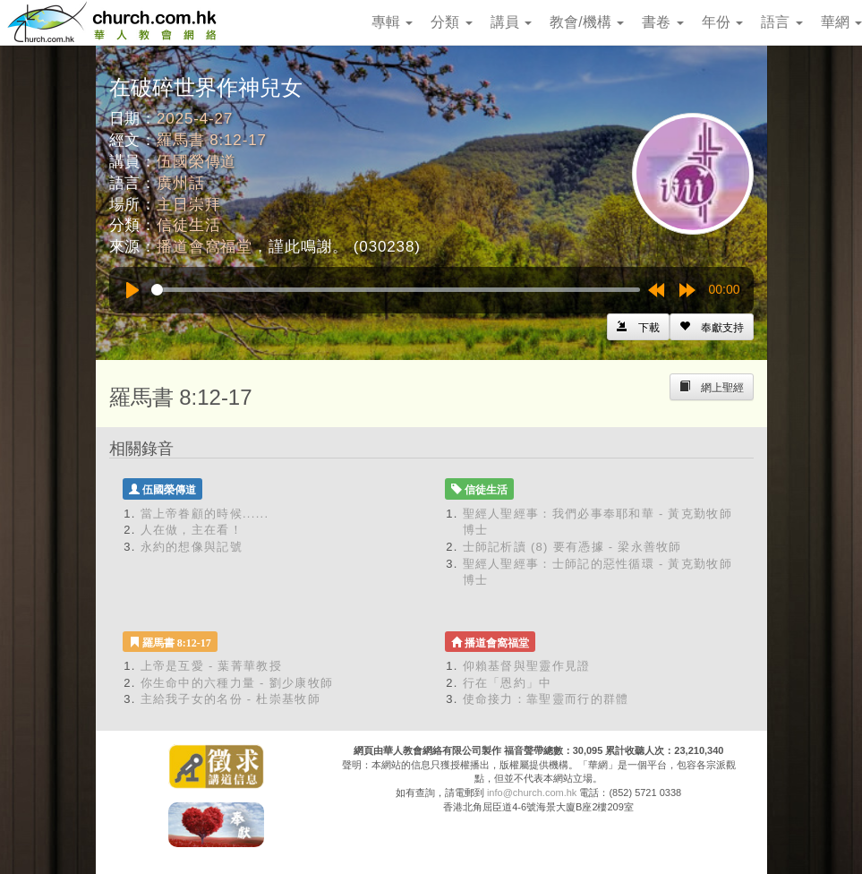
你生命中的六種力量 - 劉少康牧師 (237, 683)
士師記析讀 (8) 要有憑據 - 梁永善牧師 (572, 546)
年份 (722, 22)
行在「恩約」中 (507, 683)
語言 (781, 22)
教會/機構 (587, 22)
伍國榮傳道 (196, 161)
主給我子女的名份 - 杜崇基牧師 (230, 699)
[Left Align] (712, 326)
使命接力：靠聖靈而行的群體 (546, 699)
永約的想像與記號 (192, 546)
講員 (511, 22)
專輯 (392, 22)
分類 (451, 22)
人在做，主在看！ (192, 529)
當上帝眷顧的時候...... (205, 513)
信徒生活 (188, 225)
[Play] (132, 290)
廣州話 (181, 183)
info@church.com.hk (531, 792)
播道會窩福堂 (204, 246)
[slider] (395, 289)
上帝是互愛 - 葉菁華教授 (211, 666)
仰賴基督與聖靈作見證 (527, 666)
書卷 (662, 22)
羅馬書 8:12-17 (212, 140)
